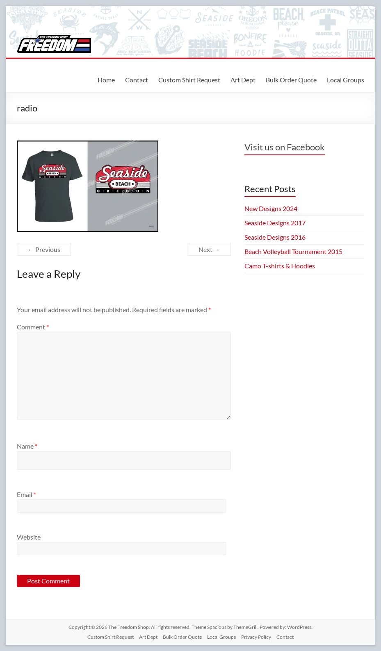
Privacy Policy (256, 637)
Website (29, 537)
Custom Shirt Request (189, 80)
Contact (136, 80)
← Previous (43, 249)
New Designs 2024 (270, 208)
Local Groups (345, 80)
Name (27, 446)
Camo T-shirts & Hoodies (279, 266)
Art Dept (243, 80)
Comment (33, 327)
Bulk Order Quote (291, 80)
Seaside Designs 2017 (275, 223)
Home (106, 80)
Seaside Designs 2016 (275, 237)
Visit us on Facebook (284, 146)
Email (26, 494)
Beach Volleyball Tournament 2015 (293, 251)
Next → (209, 249)
